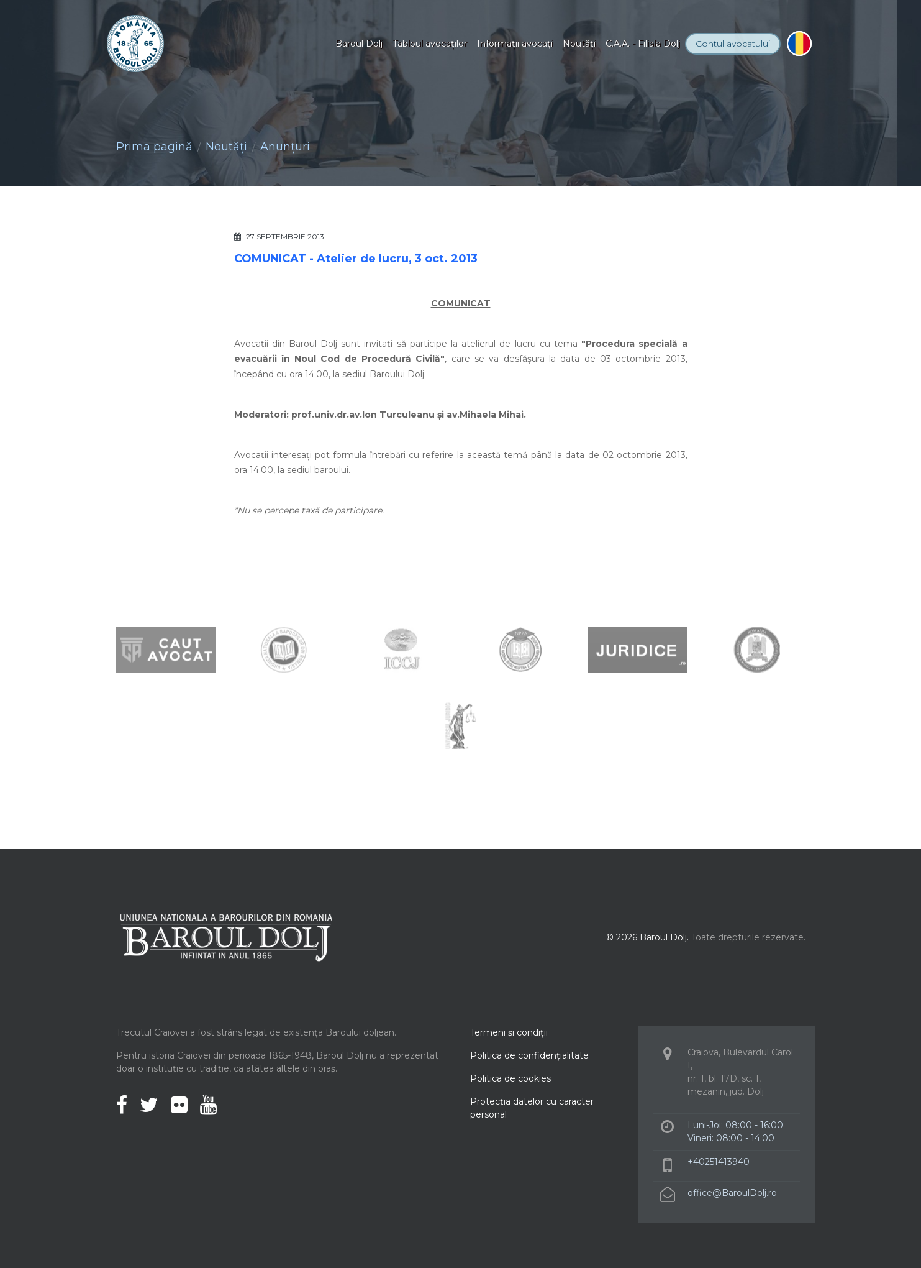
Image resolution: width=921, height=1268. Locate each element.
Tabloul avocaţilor (429, 43)
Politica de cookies (510, 1078)
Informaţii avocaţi (515, 43)
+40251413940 (718, 1161)
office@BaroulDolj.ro (732, 1192)
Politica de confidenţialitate (529, 1055)
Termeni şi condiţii (509, 1032)
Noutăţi (579, 43)
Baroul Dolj (359, 43)
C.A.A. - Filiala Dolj (643, 43)
